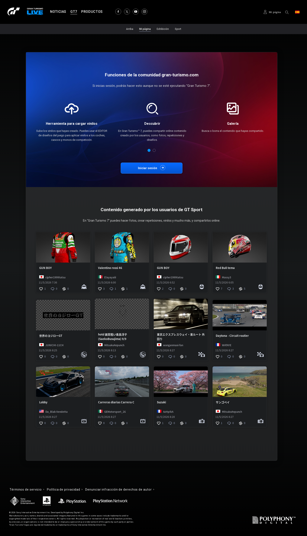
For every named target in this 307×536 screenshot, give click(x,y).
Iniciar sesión (147, 168)
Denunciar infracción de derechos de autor (118, 489)
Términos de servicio (26, 489)
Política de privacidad (63, 489)
